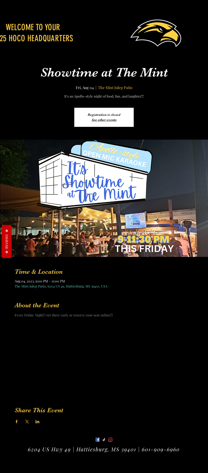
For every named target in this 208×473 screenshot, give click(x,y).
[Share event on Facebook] (17, 421)
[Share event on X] (27, 421)
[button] (200, 9)
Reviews (6, 241)
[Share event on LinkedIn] (37, 421)
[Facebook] (98, 440)
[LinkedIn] (110, 440)
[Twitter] (104, 440)
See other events (104, 120)
